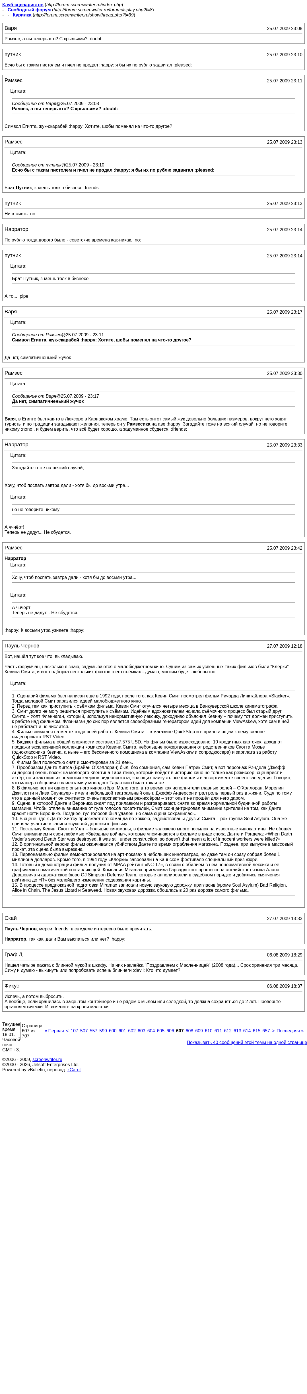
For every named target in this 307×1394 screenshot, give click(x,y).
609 (199, 1030)
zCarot (74, 1069)
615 (256, 1030)
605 (160, 1030)
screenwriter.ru (47, 1059)
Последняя (290, 1030)
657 (266, 1030)
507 (84, 1030)
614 (247, 1030)
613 (237, 1030)
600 (113, 1030)
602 (132, 1030)
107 (74, 1030)
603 (141, 1030)
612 (228, 1030)
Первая (54, 1030)
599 (103, 1030)
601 (122, 1030)
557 (94, 1030)
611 (218, 1030)
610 (209, 1030)
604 (151, 1030)
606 (170, 1030)
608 (189, 1030)
